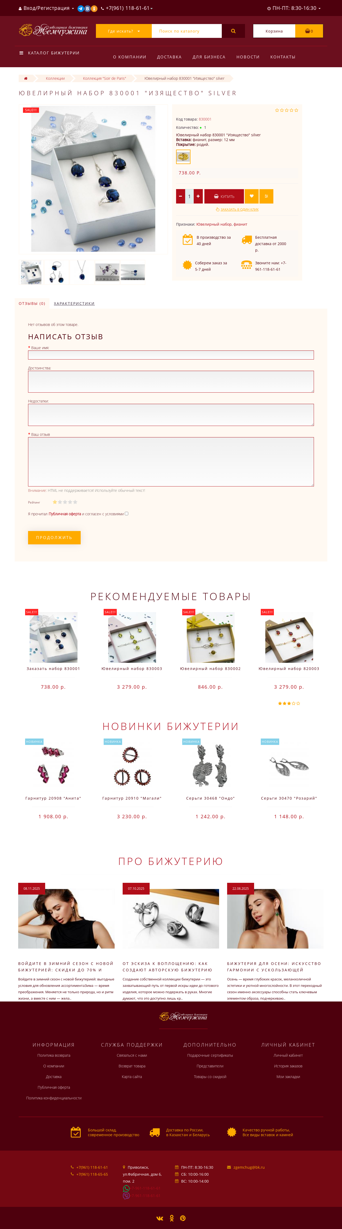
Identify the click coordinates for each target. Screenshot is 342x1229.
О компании (129, 56)
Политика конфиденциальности (53, 1097)
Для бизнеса (210, 56)
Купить (224, 196)
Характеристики (74, 303)
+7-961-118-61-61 (145, 1188)
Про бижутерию (171, 861)
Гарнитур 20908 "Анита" (53, 798)
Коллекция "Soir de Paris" (104, 78)
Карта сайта (132, 1076)
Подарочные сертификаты (210, 1055)
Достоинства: (39, 367)
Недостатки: (38, 401)
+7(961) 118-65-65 (92, 1174)
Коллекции (55, 78)
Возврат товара (132, 1065)
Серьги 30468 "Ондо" (210, 798)
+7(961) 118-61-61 (92, 1167)
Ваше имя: (40, 347)
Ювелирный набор (214, 224)
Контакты (286, 56)
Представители (210, 1065)
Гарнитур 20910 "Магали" (132, 798)
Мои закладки (288, 1076)
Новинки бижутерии (171, 726)
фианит (240, 224)
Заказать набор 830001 (53, 668)
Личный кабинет (288, 1055)
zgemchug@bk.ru (249, 1167)
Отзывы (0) (32, 303)
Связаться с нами (132, 1055)
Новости (250, 56)
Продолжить (54, 537)
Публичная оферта (54, 1087)
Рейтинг (34, 502)
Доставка (170, 56)
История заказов (288, 1065)
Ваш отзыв (40, 434)
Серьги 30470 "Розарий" (289, 798)
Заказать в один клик (240, 209)
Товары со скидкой (210, 1076)
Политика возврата (53, 1055)
